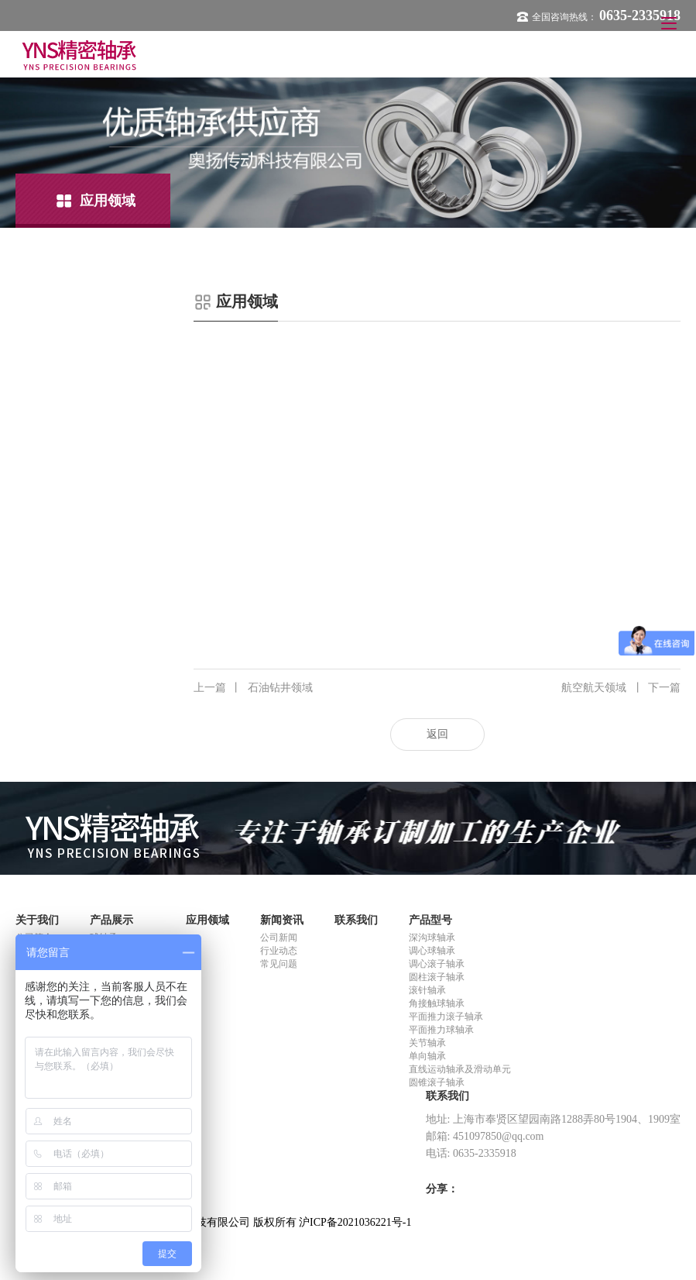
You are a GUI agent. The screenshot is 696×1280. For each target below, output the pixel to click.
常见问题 (278, 963)
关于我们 (37, 920)
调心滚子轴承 (437, 963)
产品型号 (430, 920)
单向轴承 (427, 1056)
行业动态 (278, 950)
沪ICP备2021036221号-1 (355, 1222)
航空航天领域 (621, 688)
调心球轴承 (432, 950)
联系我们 (356, 920)
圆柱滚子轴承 (437, 977)
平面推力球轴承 (441, 1029)
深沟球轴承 (432, 937)
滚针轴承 (427, 990)
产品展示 (111, 920)
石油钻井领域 (253, 688)
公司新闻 (278, 937)
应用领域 (207, 920)
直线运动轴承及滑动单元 (460, 1069)
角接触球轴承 (437, 1003)
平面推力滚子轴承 (446, 1016)
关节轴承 (427, 1042)
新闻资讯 (281, 920)
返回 (437, 734)
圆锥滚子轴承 (437, 1082)
